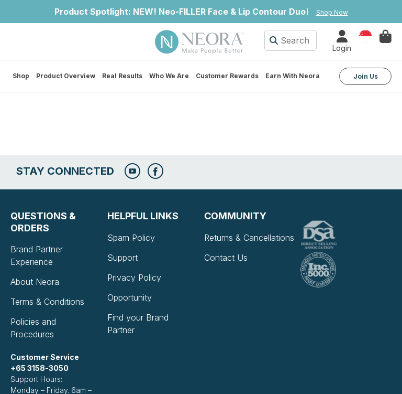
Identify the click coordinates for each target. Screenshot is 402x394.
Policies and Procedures (33, 327)
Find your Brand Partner (138, 323)
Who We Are (169, 76)
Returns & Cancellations (249, 237)
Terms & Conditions (47, 301)
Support (122, 257)
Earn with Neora (292, 76)
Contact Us (226, 257)
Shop (21, 76)
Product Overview (65, 76)
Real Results (122, 76)
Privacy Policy (134, 277)
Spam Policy (131, 237)
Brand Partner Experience (36, 255)
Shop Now (332, 12)
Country (365, 35)
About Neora (34, 281)
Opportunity (129, 297)
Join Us (365, 76)
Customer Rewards (227, 76)
